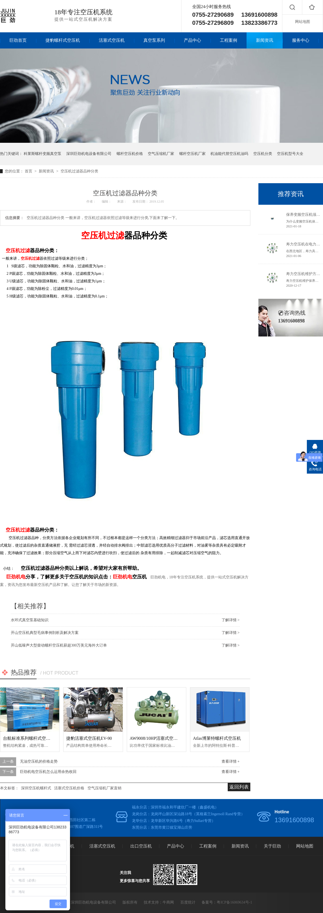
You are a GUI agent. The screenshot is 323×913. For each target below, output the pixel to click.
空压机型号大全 (290, 154)
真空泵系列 (154, 40)
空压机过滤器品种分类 (79, 171)
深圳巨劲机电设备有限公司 (88, 154)
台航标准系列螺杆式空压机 (29, 738)
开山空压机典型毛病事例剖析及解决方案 (45, 633)
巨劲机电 (16, 576)
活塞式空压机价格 (69, 788)
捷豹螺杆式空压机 (62, 40)
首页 (29, 171)
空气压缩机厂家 (161, 154)
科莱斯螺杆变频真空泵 (42, 154)
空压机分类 (262, 154)
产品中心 (192, 40)
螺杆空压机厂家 (192, 154)
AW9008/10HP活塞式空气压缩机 (160, 738)
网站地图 (302, 22)
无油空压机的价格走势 (39, 761)
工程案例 (228, 40)
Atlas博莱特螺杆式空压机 (217, 738)
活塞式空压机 (112, 40)
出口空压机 (141, 846)
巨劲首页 (18, 40)
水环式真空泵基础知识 (29, 620)
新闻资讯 (264, 40)
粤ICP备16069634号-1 (234, 902)
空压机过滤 (102, 235)
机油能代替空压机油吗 (229, 154)
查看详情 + (231, 761)
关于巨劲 (272, 846)
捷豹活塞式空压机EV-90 (89, 738)
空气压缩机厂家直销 (104, 788)
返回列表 (239, 787)
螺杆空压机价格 (130, 154)
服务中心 (300, 40)
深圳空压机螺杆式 (36, 788)
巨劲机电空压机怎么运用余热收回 (48, 772)
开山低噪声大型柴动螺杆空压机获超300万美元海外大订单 (59, 645)
